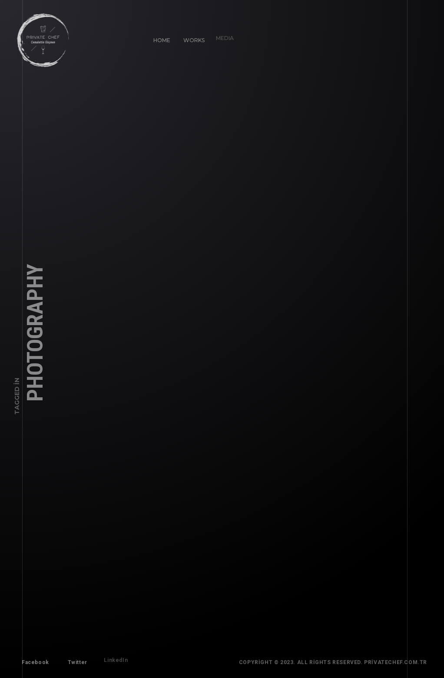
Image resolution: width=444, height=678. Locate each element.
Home (160, 38)
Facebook (33, 661)
